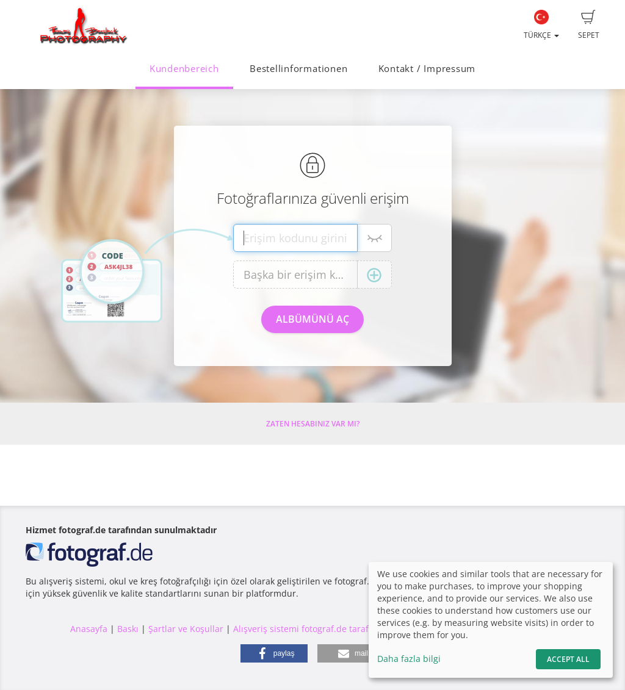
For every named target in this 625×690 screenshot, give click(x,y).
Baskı (128, 628)
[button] (274, 653)
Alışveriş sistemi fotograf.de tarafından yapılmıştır (335, 628)
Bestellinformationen (298, 68)
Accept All (568, 659)
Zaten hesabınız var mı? (312, 424)
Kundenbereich (184, 68)
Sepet (588, 25)
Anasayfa (88, 628)
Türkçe (541, 25)
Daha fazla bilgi (409, 658)
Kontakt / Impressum (427, 68)
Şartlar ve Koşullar (185, 628)
